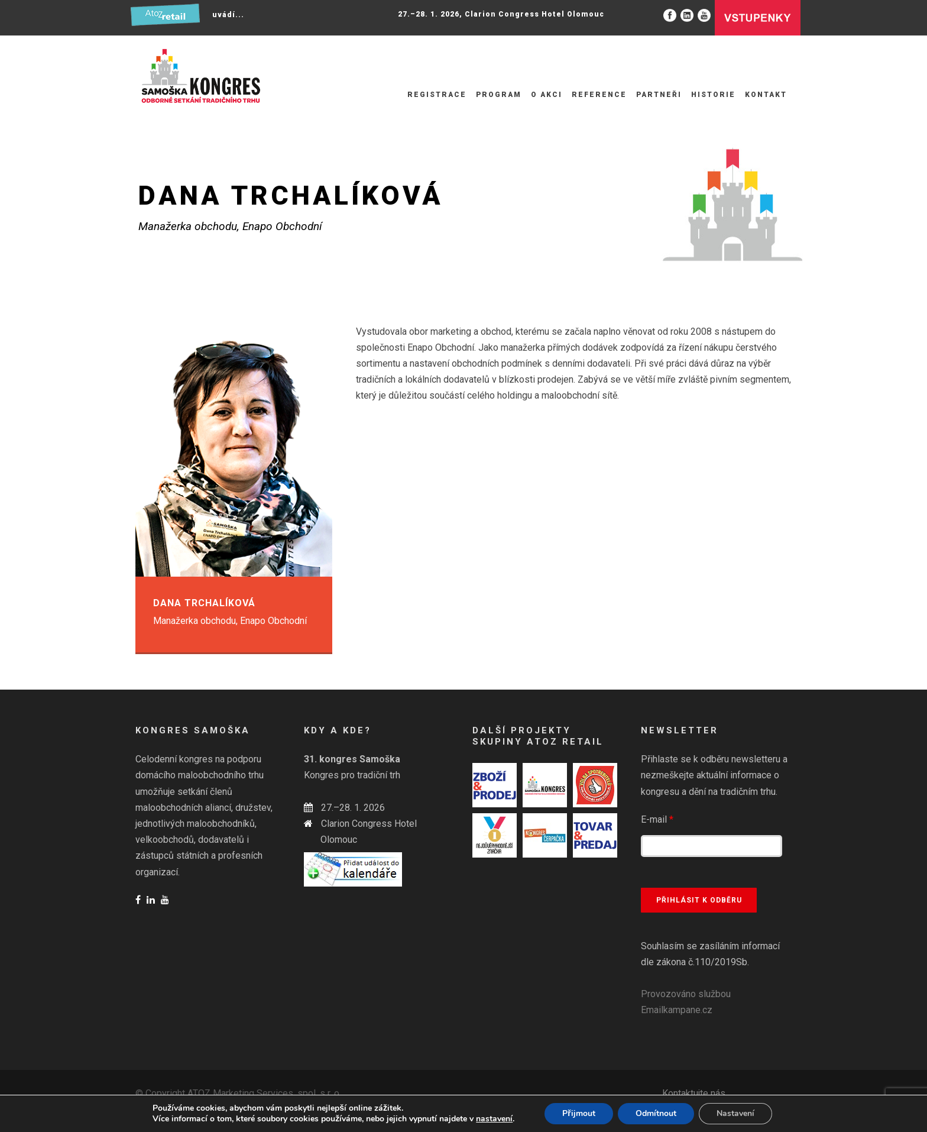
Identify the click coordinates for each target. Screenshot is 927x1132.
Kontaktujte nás (693, 1093)
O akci (546, 94)
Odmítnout (656, 1113)
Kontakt (766, 94)
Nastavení (735, 1113)
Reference (599, 94)
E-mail (657, 819)
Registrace (436, 94)
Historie (713, 94)
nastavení (494, 1119)
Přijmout (578, 1113)
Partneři (659, 94)
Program (498, 94)
